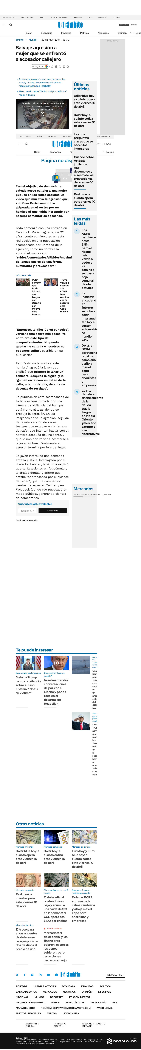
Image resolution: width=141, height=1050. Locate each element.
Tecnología (98, 1002)
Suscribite (52, 511)
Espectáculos (75, 1002)
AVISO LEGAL (105, 1008)
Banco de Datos (26, 991)
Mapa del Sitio (25, 1008)
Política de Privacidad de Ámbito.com (66, 1008)
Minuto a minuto (54, 928)
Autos (55, 1002)
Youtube (48, 975)
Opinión (122, 33)
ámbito (20, 40)
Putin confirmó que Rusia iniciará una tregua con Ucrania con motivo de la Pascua (37, 297)
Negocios (103, 33)
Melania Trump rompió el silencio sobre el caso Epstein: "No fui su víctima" (28, 685)
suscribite (124, 25)
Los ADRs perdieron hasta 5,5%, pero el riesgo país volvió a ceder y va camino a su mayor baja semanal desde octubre (89, 259)
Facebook (24, 975)
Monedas (78, 495)
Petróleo (78, 17)
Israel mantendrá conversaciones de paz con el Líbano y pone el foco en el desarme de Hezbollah (56, 692)
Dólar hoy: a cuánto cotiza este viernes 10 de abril (84, 120)
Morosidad (102, 17)
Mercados (50, 991)
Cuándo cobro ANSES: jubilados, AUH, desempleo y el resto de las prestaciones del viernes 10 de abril (84, 171)
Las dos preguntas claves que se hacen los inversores (83, 141)
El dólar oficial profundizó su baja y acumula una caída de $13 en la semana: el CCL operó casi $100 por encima (55, 909)
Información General (30, 1002)
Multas (52, 1013)
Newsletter (134, 33)
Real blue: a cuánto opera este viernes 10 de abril (84, 199)
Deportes (56, 997)
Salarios (116, 17)
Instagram (32, 975)
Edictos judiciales (28, 1013)
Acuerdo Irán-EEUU (59, 17)
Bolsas (86, 495)
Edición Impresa (79, 997)
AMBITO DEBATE (93, 1024)
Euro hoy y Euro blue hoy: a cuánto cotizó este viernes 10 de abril (83, 859)
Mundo (33, 40)
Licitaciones (71, 1013)
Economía (46, 33)
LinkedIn (40, 975)
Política (84, 33)
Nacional (22, 997)
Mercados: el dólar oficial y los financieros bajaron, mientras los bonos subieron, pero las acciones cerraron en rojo (56, 946)
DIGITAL (32, 1024)
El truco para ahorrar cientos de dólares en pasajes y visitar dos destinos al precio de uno (27, 939)
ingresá (134, 25)
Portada (22, 986)
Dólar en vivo (27, 17)
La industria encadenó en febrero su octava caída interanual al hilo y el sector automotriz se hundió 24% (89, 316)
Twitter (17, 975)
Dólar (29, 33)
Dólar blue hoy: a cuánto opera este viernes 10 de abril (84, 101)
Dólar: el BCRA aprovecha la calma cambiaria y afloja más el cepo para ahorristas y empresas (89, 365)
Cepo (90, 17)
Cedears (107, 495)
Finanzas (66, 33)
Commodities (96, 495)
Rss (114, 1002)
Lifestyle (104, 991)
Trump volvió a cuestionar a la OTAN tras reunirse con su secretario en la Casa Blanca (66, 295)
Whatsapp (56, 975)
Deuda (42, 17)
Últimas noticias (45, 986)
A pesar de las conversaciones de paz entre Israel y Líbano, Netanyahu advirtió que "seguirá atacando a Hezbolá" (42, 82)
